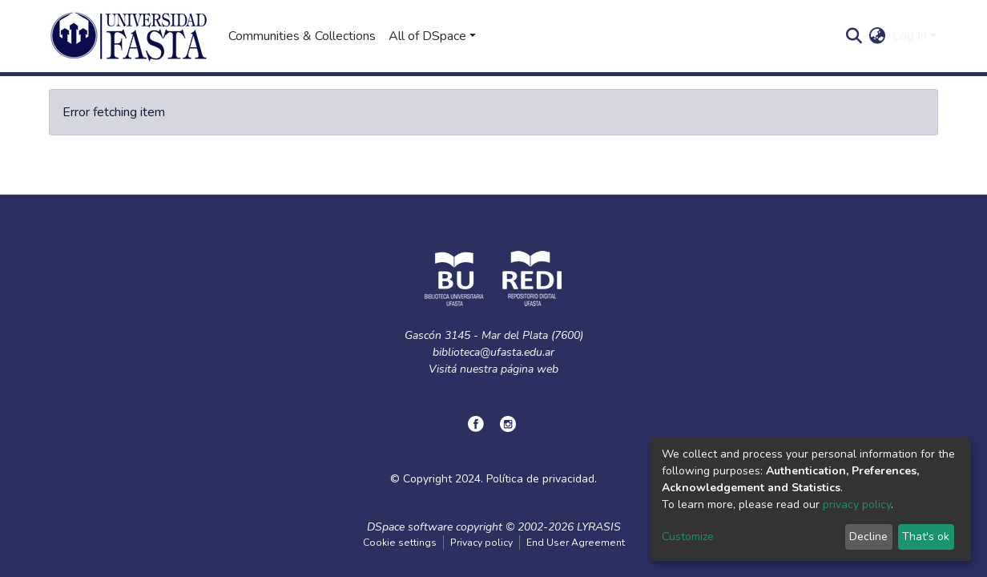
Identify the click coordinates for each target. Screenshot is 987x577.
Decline (868, 536)
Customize (688, 536)
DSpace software (410, 527)
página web (529, 369)
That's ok (925, 536)
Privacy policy (481, 542)
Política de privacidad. (541, 478)
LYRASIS (599, 527)
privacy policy (857, 504)
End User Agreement (575, 542)
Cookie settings (400, 542)
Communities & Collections (302, 36)
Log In (909, 36)
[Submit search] (854, 36)
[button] (878, 36)
